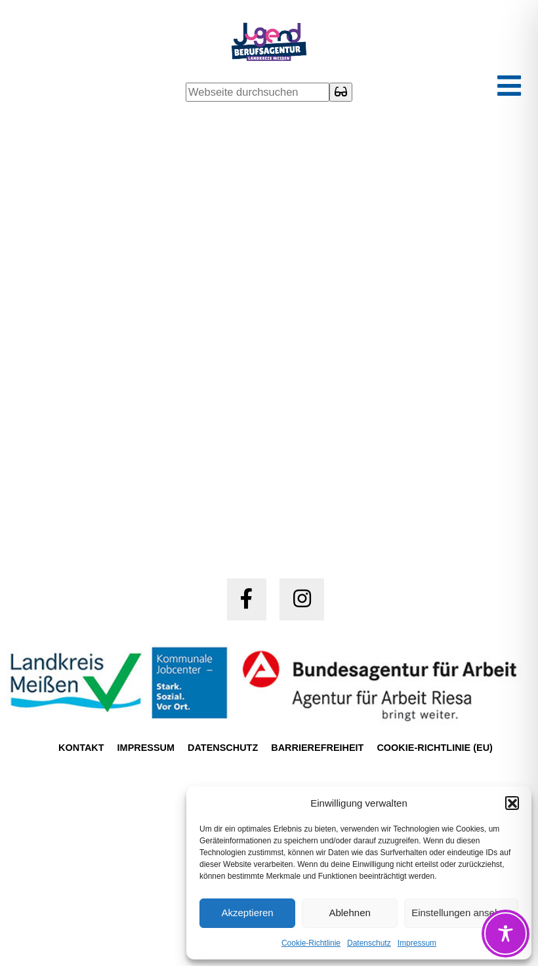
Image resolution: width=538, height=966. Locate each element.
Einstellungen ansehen (461, 912)
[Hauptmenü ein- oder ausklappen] (509, 87)
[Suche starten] (340, 92)
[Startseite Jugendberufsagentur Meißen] (269, 44)
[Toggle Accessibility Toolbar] (505, 933)
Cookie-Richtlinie (311, 943)
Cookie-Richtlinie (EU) (434, 747)
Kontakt (81, 747)
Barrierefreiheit (317, 747)
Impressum (417, 943)
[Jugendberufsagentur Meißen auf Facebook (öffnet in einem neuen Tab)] (246, 599)
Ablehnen (349, 912)
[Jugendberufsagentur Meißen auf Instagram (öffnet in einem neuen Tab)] (301, 599)
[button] (511, 802)
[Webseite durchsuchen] (257, 92)
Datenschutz (369, 943)
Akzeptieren (247, 912)
